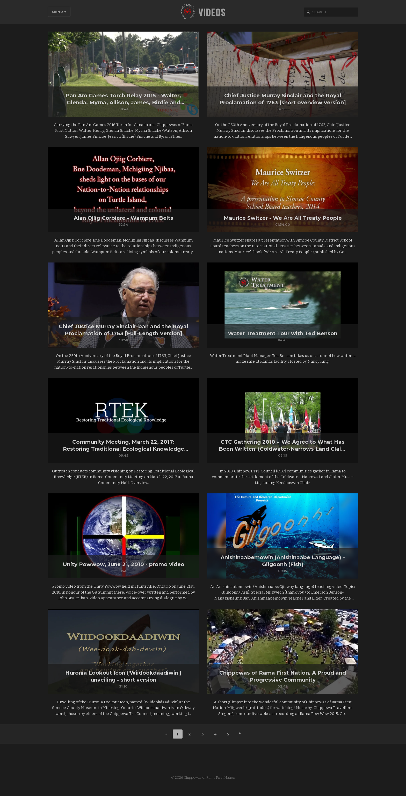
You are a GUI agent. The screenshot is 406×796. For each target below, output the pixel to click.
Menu (59, 12)
